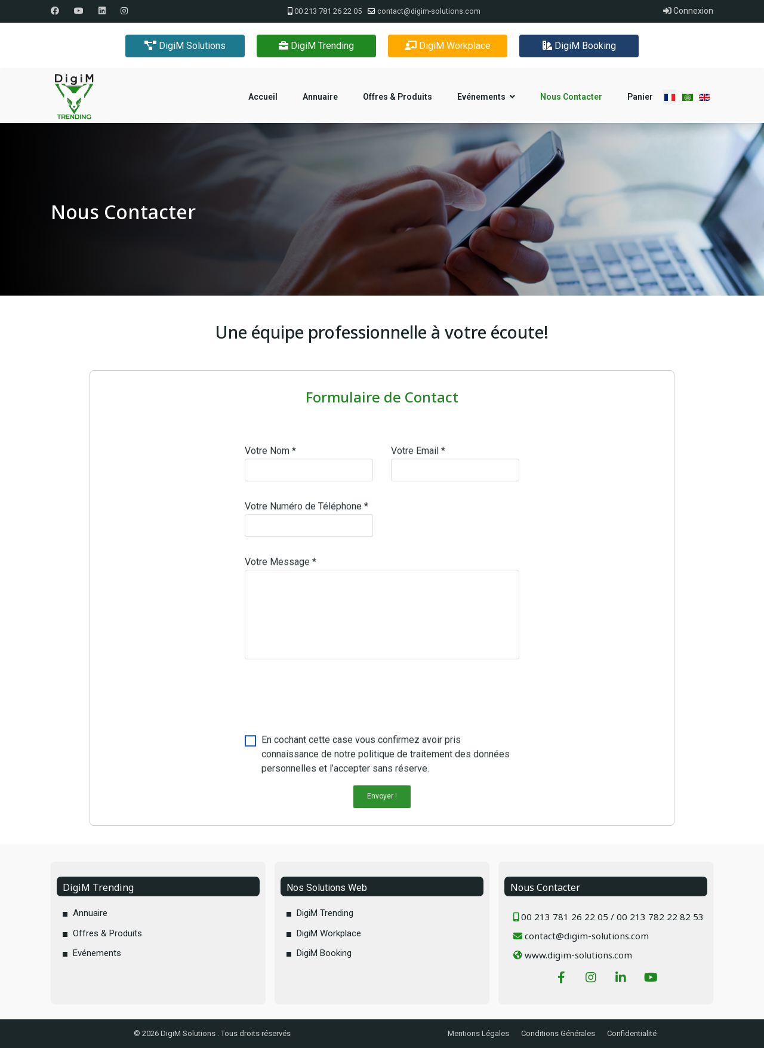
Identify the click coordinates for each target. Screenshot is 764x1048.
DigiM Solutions (185, 45)
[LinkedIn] (621, 983)
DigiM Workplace (448, 45)
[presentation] (335, 705)
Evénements (481, 97)
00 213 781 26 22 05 (328, 11)
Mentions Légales (478, 1033)
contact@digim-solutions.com (428, 11)
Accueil (263, 97)
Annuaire (320, 97)
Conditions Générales (558, 1033)
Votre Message (280, 566)
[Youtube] (79, 11)
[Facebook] (55, 11)
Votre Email (418, 455)
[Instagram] (124, 11)
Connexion (688, 11)
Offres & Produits (397, 97)
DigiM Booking (579, 45)
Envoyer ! (382, 801)
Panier (640, 97)
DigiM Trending (316, 45)
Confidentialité (632, 1033)
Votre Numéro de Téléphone (306, 511)
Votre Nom (270, 455)
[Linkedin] (102, 11)
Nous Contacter (571, 97)
